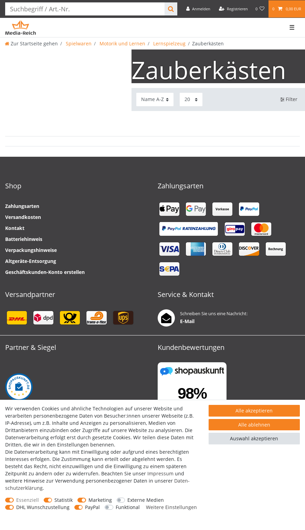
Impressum (160, 473)
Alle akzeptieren (254, 410)
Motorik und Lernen (121, 43)
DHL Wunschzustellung (43, 507)
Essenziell (27, 500)
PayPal (92, 507)
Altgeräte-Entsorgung (30, 261)
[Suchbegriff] (85, 8)
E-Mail (187, 321)
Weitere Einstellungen (171, 507)
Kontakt (14, 228)
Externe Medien (145, 500)
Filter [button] (288, 99)
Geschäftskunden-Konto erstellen (45, 272)
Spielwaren (78, 43)
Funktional (128, 507)
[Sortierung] (154, 99)
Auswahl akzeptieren (254, 438)
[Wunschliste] (260, 9)
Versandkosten (23, 217)
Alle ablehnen (254, 424)
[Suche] (171, 8)
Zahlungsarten (22, 206)
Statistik (63, 500)
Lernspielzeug (169, 43)
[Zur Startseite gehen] (31, 43)
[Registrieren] (233, 9)
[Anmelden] (198, 9)
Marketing (100, 500)
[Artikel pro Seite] (191, 99)
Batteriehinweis (23, 239)
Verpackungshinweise (31, 250)
